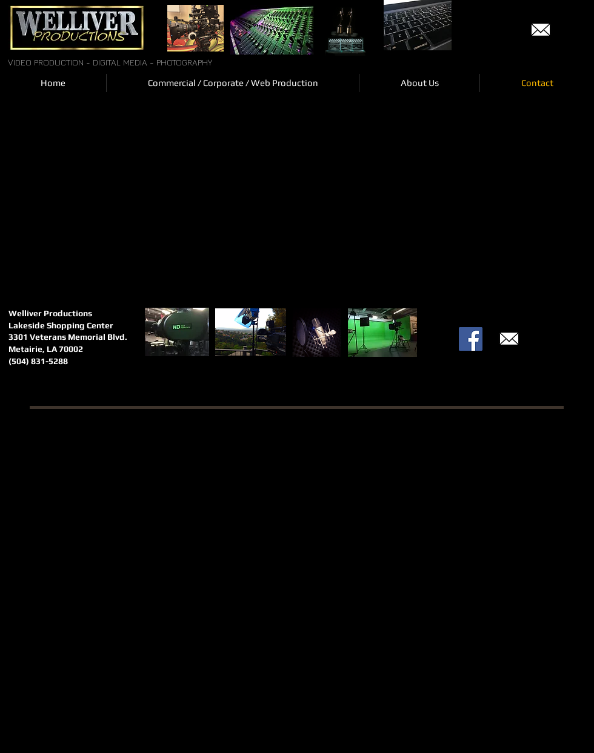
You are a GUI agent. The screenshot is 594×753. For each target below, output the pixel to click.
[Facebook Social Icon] (470, 339)
